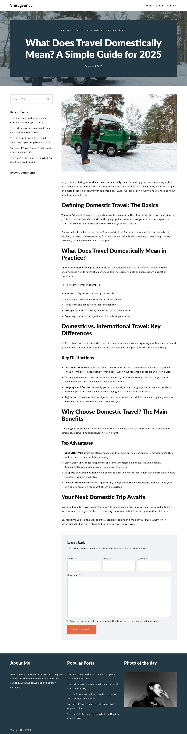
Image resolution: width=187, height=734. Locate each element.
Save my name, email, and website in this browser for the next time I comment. (114, 620)
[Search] (27, 99)
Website (142, 558)
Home (148, 5)
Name (71, 558)
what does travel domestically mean (107, 182)
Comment (73, 574)
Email (107, 558)
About (159, 5)
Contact (171, 5)
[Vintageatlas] (21, 6)
